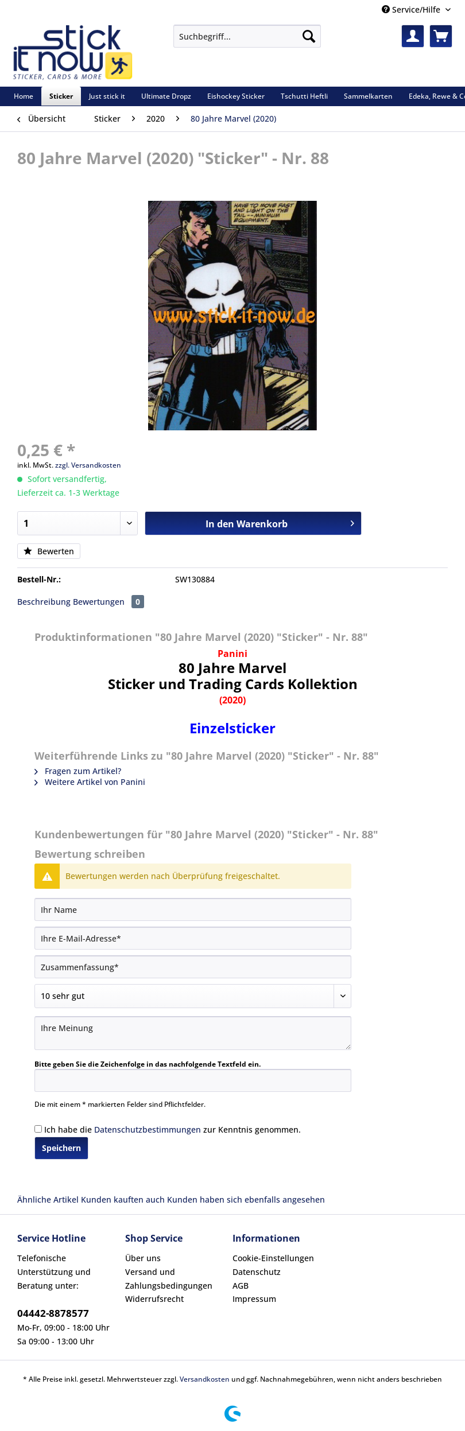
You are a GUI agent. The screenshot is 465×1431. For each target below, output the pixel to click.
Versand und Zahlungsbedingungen (168, 1278)
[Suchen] (309, 36)
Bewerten (49, 551)
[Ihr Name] (192, 909)
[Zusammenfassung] (192, 966)
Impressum (254, 1298)
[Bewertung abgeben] (192, 996)
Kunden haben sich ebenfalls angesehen (246, 1199)
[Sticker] (61, 96)
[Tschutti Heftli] (304, 96)
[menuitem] (247, 42)
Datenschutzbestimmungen (147, 1129)
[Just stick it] (107, 96)
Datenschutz (256, 1271)
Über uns (143, 1258)
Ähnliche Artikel (48, 1199)
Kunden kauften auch (123, 1199)
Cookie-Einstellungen (273, 1258)
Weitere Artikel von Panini (89, 781)
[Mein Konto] (412, 36)
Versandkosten (205, 1379)
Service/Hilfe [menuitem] (412, 9)
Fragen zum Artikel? (77, 770)
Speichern (61, 1147)
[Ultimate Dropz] (166, 96)
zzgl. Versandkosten (88, 465)
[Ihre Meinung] (192, 1033)
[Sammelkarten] (368, 96)
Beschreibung (44, 601)
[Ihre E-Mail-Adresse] (192, 938)
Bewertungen (108, 601)
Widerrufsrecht (154, 1298)
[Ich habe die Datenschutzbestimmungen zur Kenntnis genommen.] (38, 1129)
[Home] (23, 96)
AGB (240, 1285)
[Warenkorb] (440, 36)
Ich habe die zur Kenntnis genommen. (172, 1129)
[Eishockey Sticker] (236, 96)
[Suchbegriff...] (247, 36)
